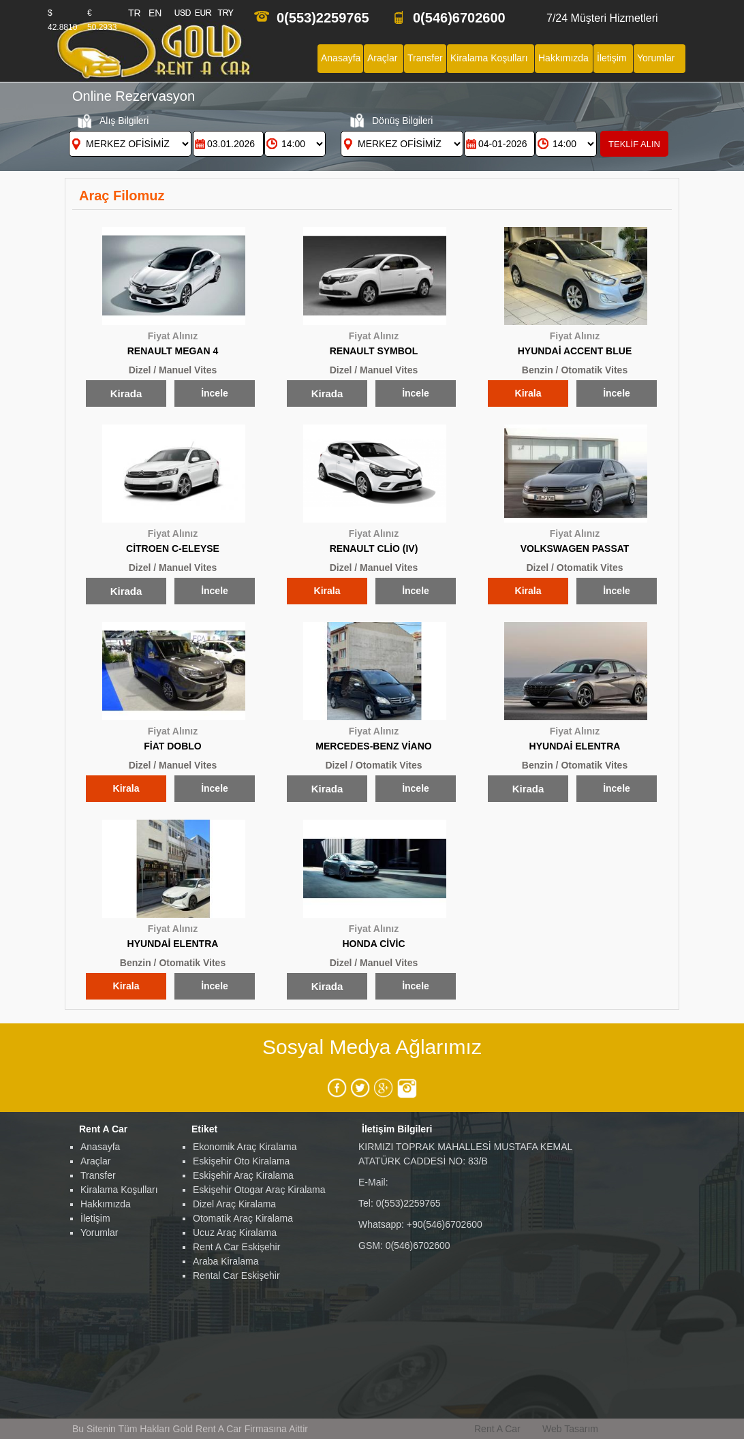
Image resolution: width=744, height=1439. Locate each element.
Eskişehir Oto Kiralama (241, 1161)
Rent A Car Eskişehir (236, 1246)
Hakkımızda (105, 1203)
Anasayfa (100, 1146)
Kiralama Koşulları (119, 1189)
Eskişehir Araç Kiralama (243, 1175)
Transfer (98, 1175)
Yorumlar (99, 1232)
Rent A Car (497, 1428)
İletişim (95, 1218)
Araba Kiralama (226, 1261)
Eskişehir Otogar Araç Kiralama (259, 1189)
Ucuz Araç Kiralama (235, 1232)
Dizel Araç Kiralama (234, 1203)
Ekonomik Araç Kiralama (245, 1146)
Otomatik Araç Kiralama (243, 1218)
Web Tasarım (570, 1428)
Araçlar (95, 1161)
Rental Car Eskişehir (236, 1275)
